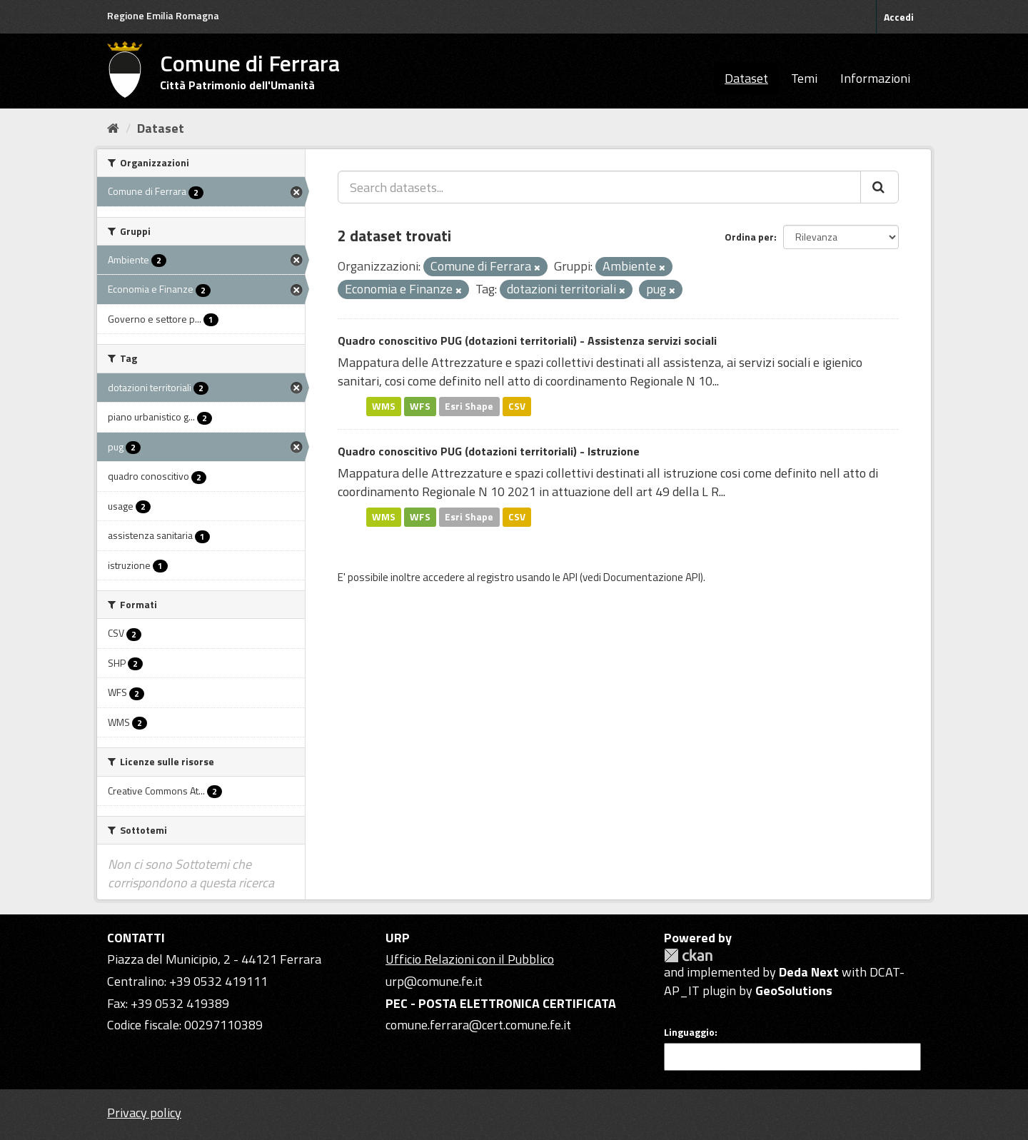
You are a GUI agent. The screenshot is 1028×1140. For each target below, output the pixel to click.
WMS (383, 406)
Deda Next (809, 972)
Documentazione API (651, 577)
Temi (804, 78)
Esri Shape (469, 406)
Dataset (746, 78)
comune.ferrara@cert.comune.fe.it (478, 1024)
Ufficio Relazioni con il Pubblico (470, 959)
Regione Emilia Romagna (163, 15)
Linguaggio (689, 1032)
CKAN (688, 955)
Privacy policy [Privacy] (144, 1112)
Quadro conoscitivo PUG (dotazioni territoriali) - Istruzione (489, 451)
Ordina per (749, 236)
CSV (516, 406)
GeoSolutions (793, 990)
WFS (420, 406)
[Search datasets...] (599, 187)
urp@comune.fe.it (434, 981)
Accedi (899, 16)
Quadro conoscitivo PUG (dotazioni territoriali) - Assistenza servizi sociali (527, 340)
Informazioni (875, 78)
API (570, 577)
